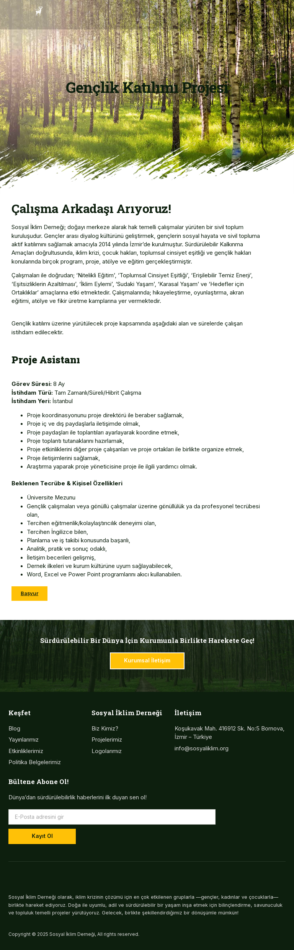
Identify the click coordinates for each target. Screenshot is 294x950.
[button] (174, 10)
